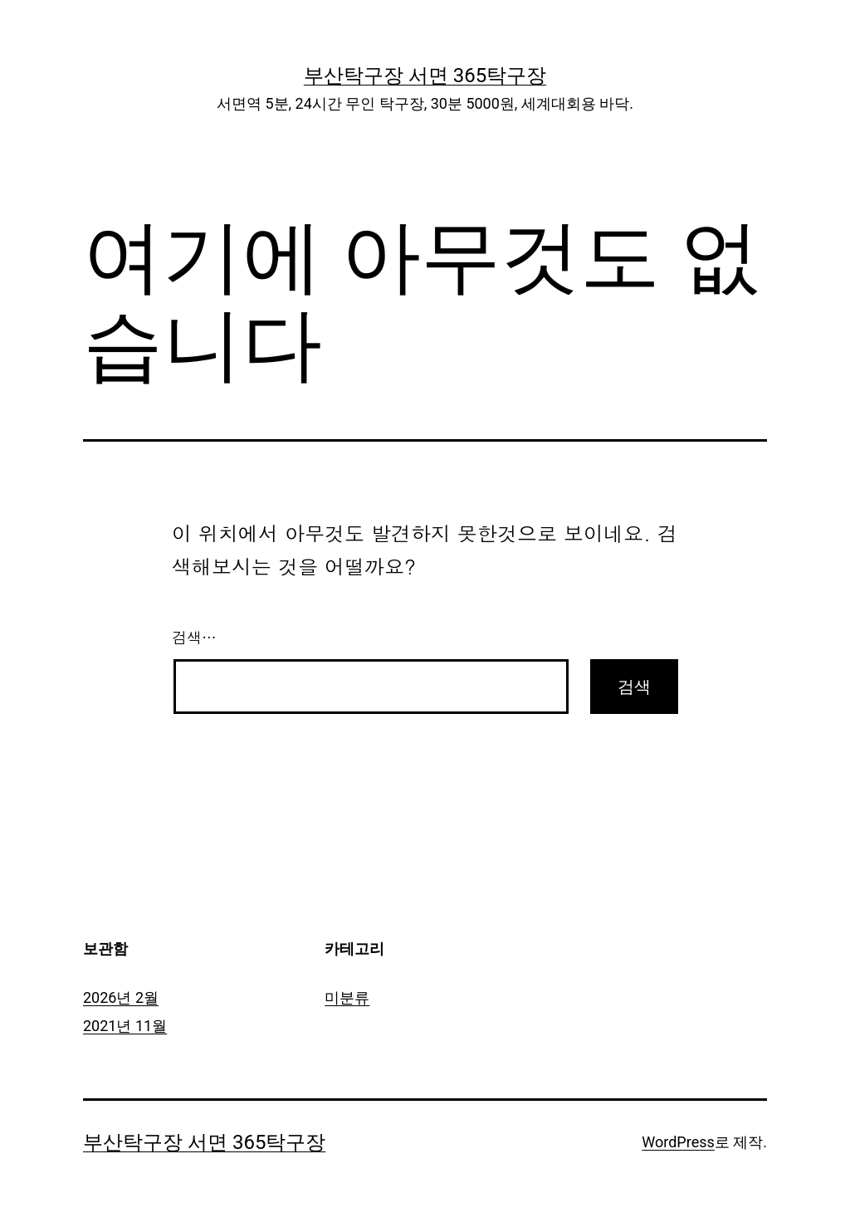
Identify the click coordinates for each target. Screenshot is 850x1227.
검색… (194, 637)
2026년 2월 (121, 997)
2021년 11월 (125, 1025)
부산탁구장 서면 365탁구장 (425, 75)
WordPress (678, 1142)
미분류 (347, 997)
